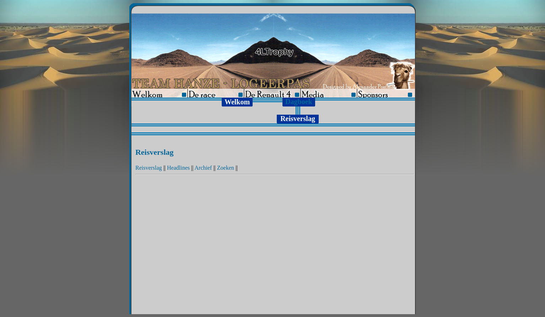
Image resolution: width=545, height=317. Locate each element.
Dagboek (298, 101)
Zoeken (225, 168)
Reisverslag (148, 168)
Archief (203, 168)
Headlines (178, 168)
